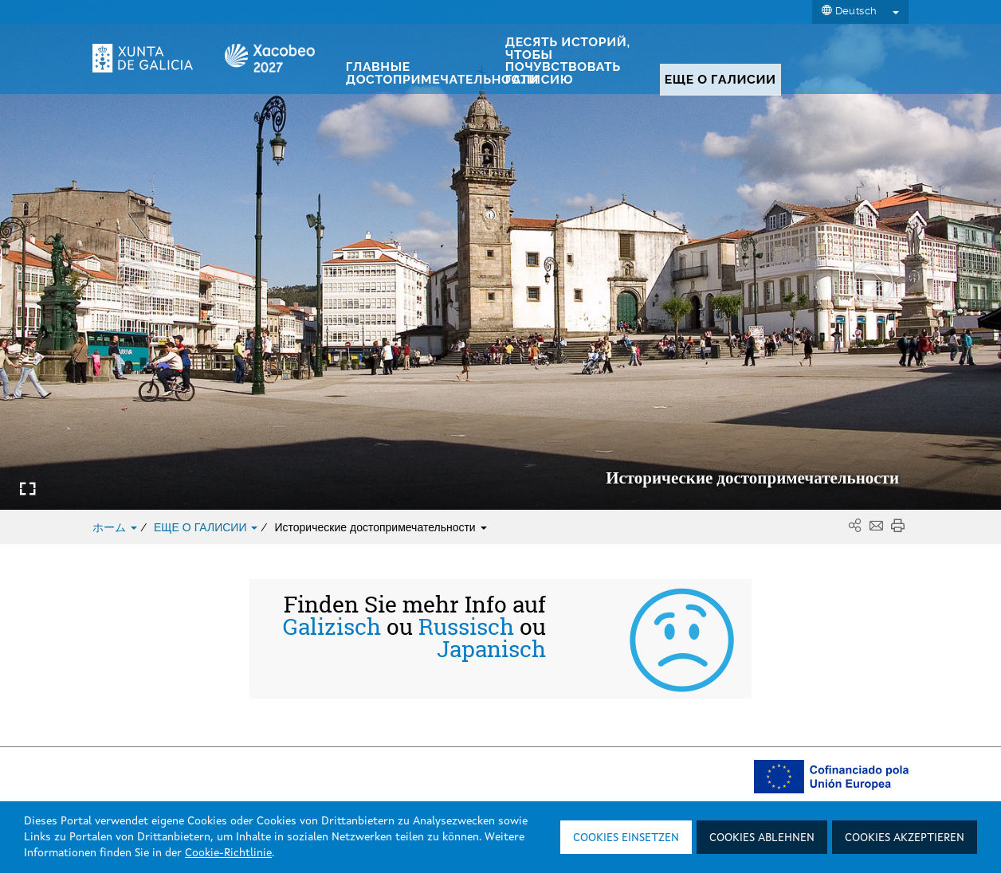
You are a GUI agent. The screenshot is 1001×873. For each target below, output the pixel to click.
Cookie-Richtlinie (228, 853)
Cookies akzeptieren (904, 838)
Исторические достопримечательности (380, 527)
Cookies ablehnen (762, 838)
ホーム (116, 527)
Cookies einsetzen (626, 838)
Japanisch (491, 649)
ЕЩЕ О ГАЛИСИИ (207, 527)
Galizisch (332, 627)
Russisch (466, 627)
